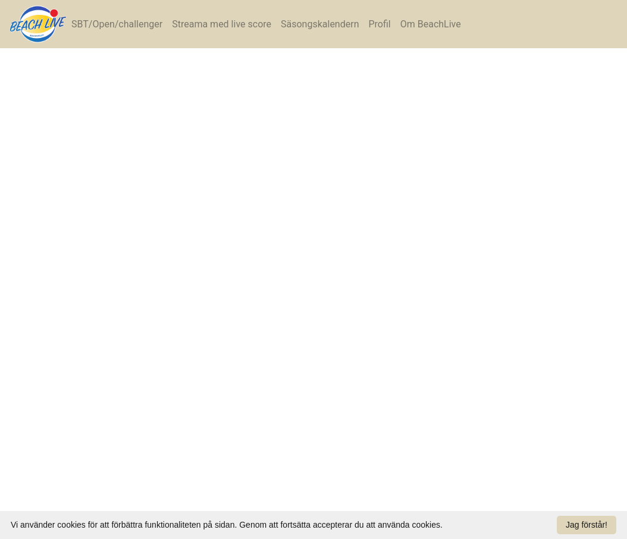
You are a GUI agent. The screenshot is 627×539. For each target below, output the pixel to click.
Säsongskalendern (320, 24)
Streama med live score (221, 24)
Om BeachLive (430, 24)
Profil (379, 24)
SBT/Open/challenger (116, 24)
